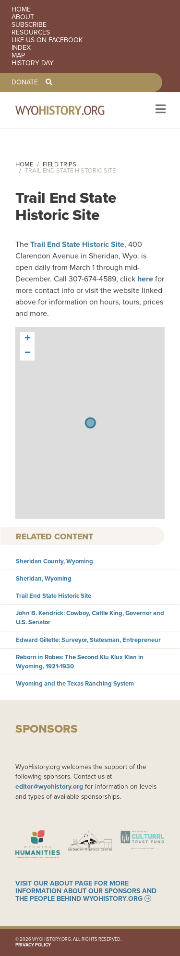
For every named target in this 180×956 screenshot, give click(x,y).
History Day (33, 63)
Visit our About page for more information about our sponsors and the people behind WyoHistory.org (85, 890)
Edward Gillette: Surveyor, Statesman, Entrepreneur (88, 639)
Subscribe (29, 25)
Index (21, 48)
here (145, 278)
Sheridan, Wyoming (44, 578)
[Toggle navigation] (160, 110)
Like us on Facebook (47, 40)
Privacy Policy (33, 945)
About (23, 17)
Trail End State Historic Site (77, 244)
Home (21, 9)
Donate (25, 82)
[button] (27, 339)
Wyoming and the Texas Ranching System (75, 683)
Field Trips (59, 164)
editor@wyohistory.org (49, 786)
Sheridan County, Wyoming (54, 561)
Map (18, 55)
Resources (31, 32)
